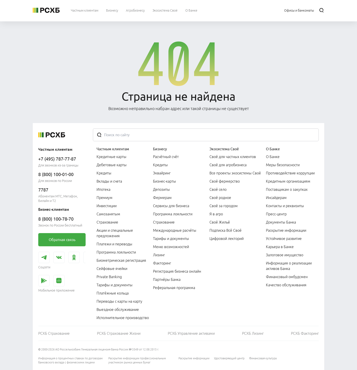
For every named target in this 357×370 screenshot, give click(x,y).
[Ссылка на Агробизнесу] (135, 10)
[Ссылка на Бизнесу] (112, 10)
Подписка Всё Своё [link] (225, 230)
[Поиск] (321, 10)
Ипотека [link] (103, 189)
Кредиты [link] (104, 173)
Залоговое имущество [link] (284, 255)
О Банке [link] (273, 157)
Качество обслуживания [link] (286, 285)
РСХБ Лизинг (253, 333)
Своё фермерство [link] (224, 181)
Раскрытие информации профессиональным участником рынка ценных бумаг (137, 360)
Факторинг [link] (162, 263)
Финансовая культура (263, 358)
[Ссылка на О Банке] (191, 10)
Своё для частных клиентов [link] (232, 157)
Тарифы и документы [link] (115, 285)
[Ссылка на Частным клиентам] (84, 10)
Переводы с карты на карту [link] (119, 301)
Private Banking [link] (109, 277)
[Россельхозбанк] (46, 10)
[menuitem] (84, 10)
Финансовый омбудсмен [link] (287, 277)
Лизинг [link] (159, 255)
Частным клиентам (113, 149)
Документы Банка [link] (281, 222)
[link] (62, 239)
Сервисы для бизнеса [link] (171, 206)
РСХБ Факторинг (305, 333)
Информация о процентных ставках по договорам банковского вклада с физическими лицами (70, 360)
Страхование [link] (107, 222)
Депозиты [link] (161, 189)
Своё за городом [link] (223, 206)
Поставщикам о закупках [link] (287, 189)
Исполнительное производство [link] (123, 318)
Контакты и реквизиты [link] (285, 206)
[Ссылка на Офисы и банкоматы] (299, 10)
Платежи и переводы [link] (114, 244)
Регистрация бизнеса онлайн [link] (177, 271)
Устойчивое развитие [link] (284, 239)
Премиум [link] (104, 198)
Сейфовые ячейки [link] (112, 269)
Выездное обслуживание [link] (118, 309)
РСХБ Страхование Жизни (118, 333)
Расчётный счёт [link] (166, 157)
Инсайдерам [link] (276, 198)
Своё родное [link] (220, 198)
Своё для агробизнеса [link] (228, 165)
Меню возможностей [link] (171, 247)
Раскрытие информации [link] (286, 230)
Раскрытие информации (193, 358)
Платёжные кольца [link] (113, 293)
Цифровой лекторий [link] (226, 239)
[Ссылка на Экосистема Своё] (165, 10)
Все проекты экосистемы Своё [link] (235, 173)
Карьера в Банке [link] (280, 247)
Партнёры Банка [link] (167, 279)
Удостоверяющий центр (229, 358)
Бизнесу (160, 149)
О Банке (273, 149)
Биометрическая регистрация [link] (121, 260)
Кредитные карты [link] (111, 157)
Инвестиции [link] (107, 206)
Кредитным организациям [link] (288, 181)
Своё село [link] (218, 189)
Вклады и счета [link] (109, 181)
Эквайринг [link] (162, 173)
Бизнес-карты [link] (164, 181)
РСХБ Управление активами (191, 333)
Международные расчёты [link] (174, 230)
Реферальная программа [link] (174, 288)
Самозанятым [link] (108, 214)
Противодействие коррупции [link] (290, 173)
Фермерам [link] (162, 198)
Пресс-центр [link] (276, 214)
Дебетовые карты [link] (112, 165)
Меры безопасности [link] (283, 165)
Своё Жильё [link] (219, 222)
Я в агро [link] (216, 214)
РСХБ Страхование (54, 333)
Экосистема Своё (224, 149)
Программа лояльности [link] (116, 252)
